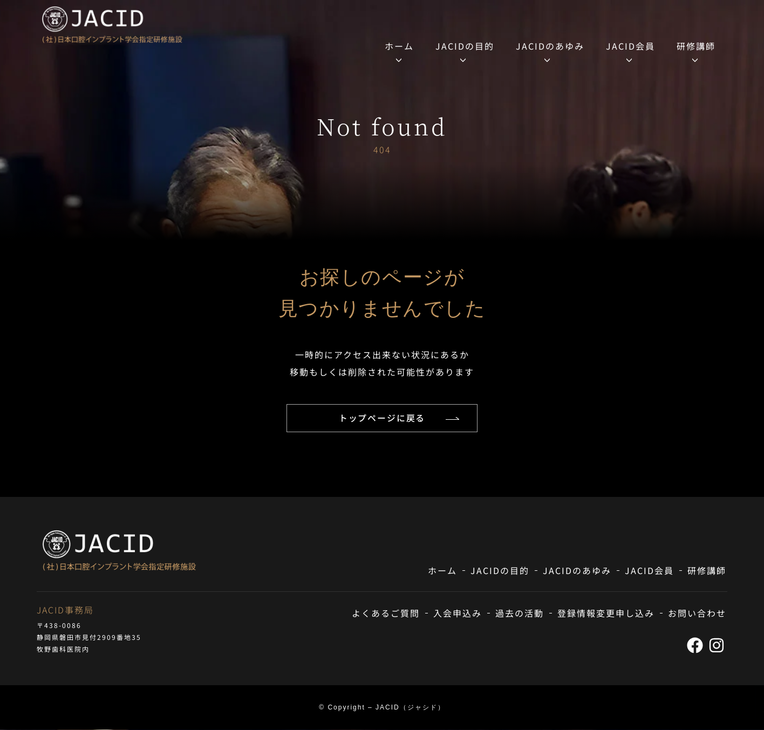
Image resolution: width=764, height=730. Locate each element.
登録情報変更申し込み (605, 613)
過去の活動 (519, 613)
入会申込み (457, 613)
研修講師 (696, 45)
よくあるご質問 (386, 613)
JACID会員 (630, 45)
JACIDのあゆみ (550, 45)
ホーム (399, 45)
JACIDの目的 (464, 45)
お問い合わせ (697, 613)
